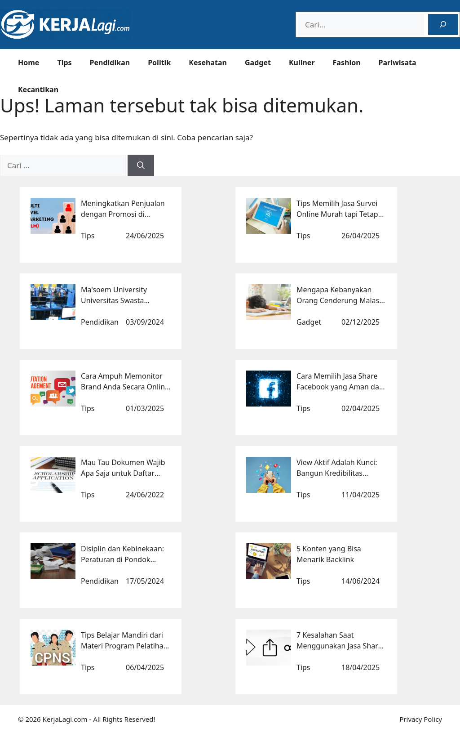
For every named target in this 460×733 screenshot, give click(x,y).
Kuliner (302, 62)
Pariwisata (397, 62)
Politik (159, 62)
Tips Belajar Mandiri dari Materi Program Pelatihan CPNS (124, 645)
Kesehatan (208, 62)
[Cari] (141, 165)
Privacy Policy (420, 719)
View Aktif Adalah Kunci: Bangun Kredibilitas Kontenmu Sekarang (336, 473)
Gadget (258, 62)
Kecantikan (38, 89)
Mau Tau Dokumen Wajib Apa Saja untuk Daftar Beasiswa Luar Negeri (123, 473)
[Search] (443, 25)
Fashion (347, 62)
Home (28, 62)
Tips (64, 62)
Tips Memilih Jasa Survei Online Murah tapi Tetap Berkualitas (337, 214)
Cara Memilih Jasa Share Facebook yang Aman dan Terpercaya (340, 386)
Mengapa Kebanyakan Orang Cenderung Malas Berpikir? (337, 300)
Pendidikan (110, 62)
